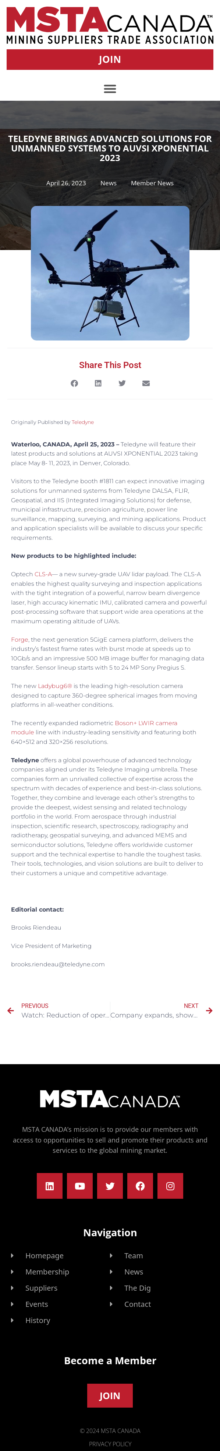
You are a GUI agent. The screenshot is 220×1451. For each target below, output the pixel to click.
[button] (110, 89)
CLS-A (43, 574)
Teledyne (83, 422)
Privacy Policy (110, 1444)
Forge (19, 639)
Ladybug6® (55, 685)
